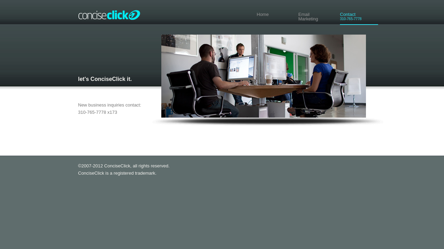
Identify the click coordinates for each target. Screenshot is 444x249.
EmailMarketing (308, 16)
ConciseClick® (111, 12)
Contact (366, 16)
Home (263, 14)
